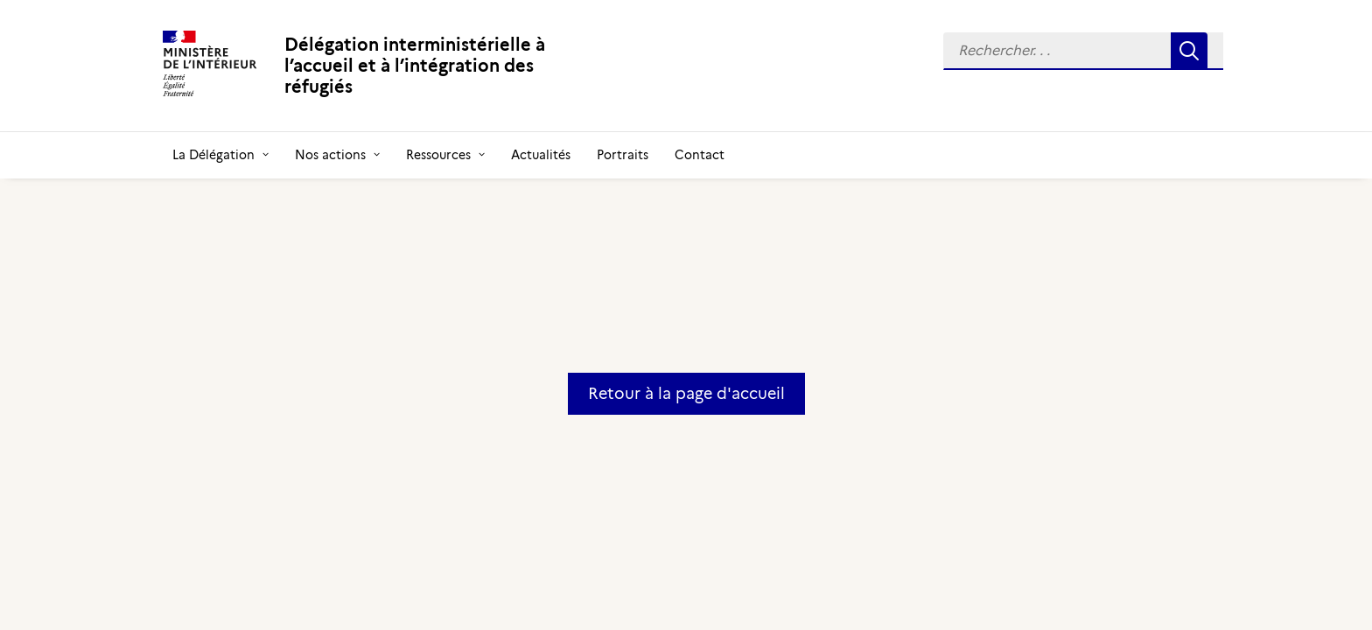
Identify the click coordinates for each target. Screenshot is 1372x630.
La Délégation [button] (220, 155)
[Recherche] (1083, 51)
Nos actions (337, 155)
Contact (699, 155)
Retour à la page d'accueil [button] (686, 393)
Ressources (445, 155)
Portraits (622, 155)
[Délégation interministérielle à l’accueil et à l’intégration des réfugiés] (384, 66)
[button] (1083, 51)
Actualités (540, 155)
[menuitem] (1083, 51)
